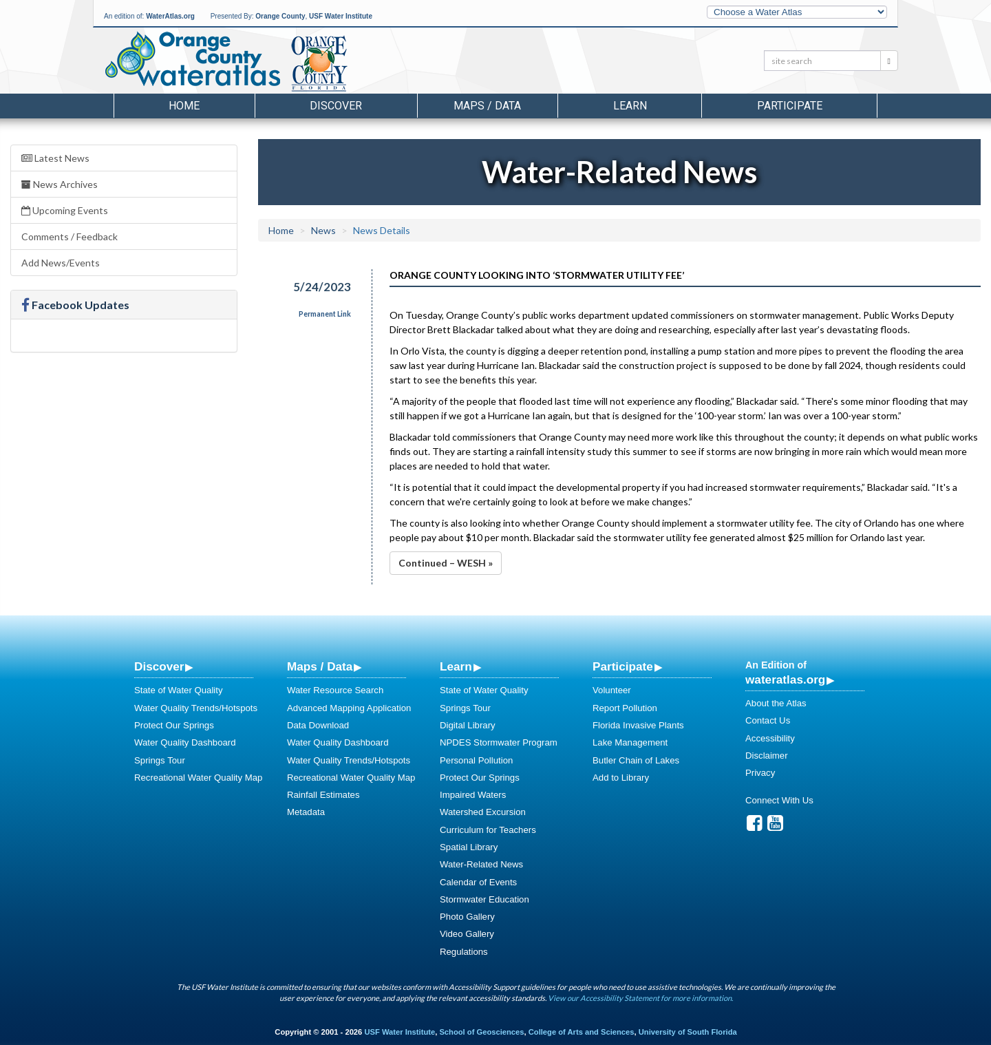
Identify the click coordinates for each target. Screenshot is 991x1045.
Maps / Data (319, 666)
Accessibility (770, 738)
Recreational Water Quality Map (198, 777)
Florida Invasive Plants (638, 725)
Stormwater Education (484, 899)
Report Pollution (625, 708)
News (323, 230)
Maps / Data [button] (487, 105)
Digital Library (468, 725)
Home (184, 105)
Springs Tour (159, 760)
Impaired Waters (473, 795)
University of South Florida (688, 1032)
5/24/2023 (322, 286)
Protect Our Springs (174, 725)
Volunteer (612, 690)
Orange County (280, 16)
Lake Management (630, 742)
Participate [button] (789, 105)
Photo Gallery (467, 916)
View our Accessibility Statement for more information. (640, 997)
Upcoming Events (64, 210)
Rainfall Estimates (323, 795)
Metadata (306, 812)
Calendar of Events (478, 882)
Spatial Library (469, 847)
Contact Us (767, 720)
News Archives (59, 184)
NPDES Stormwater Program (498, 742)
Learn (456, 666)
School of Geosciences (481, 1032)
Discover (159, 666)
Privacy (760, 773)
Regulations (464, 952)
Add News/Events (60, 262)
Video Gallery (467, 934)
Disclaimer (766, 755)
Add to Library (621, 777)
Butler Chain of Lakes (636, 760)
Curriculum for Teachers (488, 830)
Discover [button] (336, 105)
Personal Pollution (476, 760)
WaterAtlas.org (170, 16)
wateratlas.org (785, 679)
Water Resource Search (335, 690)
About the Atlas (776, 703)
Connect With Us (779, 800)
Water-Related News (481, 864)
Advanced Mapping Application (349, 708)
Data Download (318, 725)
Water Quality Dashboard (185, 742)
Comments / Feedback (69, 236)
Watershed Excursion (483, 812)
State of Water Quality (178, 690)
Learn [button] (630, 105)
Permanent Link (325, 314)
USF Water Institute (340, 16)
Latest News (55, 158)
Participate (623, 666)
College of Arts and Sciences (582, 1032)
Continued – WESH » (445, 563)
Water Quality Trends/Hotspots (195, 708)
